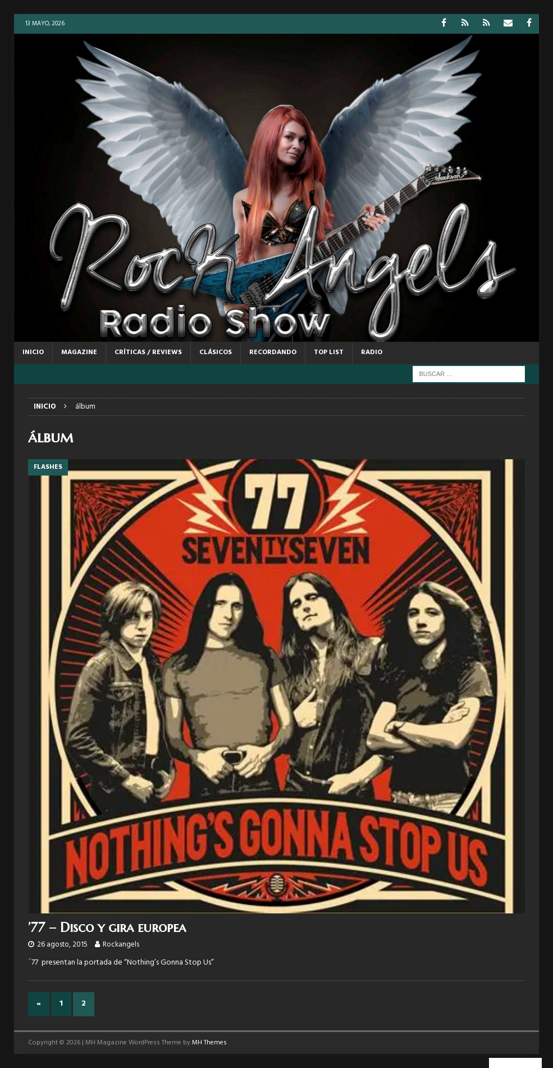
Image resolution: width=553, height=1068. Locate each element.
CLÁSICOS (215, 352)
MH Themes (209, 1042)
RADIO (371, 352)
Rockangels (121, 945)
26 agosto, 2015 (62, 945)
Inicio (33, 352)
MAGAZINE (79, 352)
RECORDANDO (272, 352)
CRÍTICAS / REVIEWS (148, 352)
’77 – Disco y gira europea (107, 927)
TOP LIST (329, 352)
